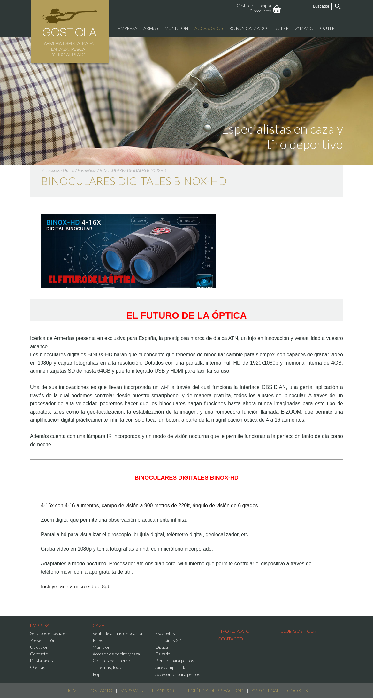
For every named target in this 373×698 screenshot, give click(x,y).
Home (72, 690)
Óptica (68, 170)
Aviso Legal (265, 690)
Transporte (165, 690)
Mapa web (131, 690)
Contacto (99, 690)
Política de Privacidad (216, 690)
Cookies (297, 690)
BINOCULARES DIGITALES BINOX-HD (133, 170)
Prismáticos (87, 170)
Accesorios (51, 170)
